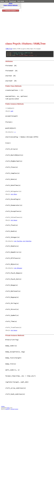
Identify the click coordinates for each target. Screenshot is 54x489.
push (12, 111)
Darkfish (7, 409)
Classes (10, 5)
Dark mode (20, 1)
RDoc (8, 407)
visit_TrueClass (18, 241)
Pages (5, 5)
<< (15, 132)
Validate (3, 406)
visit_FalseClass (27, 241)
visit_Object (14, 194)
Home (2, 1)
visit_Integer (14, 220)
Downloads (12, 1)
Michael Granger (14, 409)
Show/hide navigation (10, 10)
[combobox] (10, 7)
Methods (15, 5)
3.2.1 (6, 1)
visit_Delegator (18, 268)
